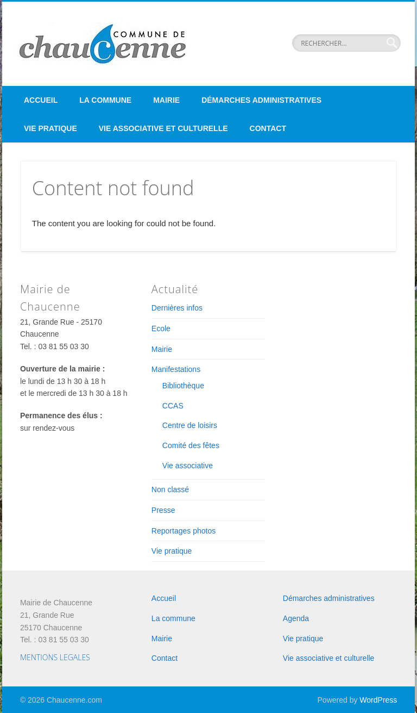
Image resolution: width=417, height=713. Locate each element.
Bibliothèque (183, 385)
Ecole (160, 328)
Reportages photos (183, 530)
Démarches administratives (261, 100)
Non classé (170, 489)
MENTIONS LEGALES (55, 657)
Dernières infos (177, 307)
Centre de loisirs (189, 425)
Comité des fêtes (190, 445)
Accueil (41, 100)
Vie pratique (50, 128)
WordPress (378, 700)
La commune (105, 100)
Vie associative (187, 465)
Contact (268, 128)
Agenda (296, 618)
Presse (163, 510)
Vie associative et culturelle (163, 128)
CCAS (173, 405)
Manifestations (175, 369)
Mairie (166, 100)
